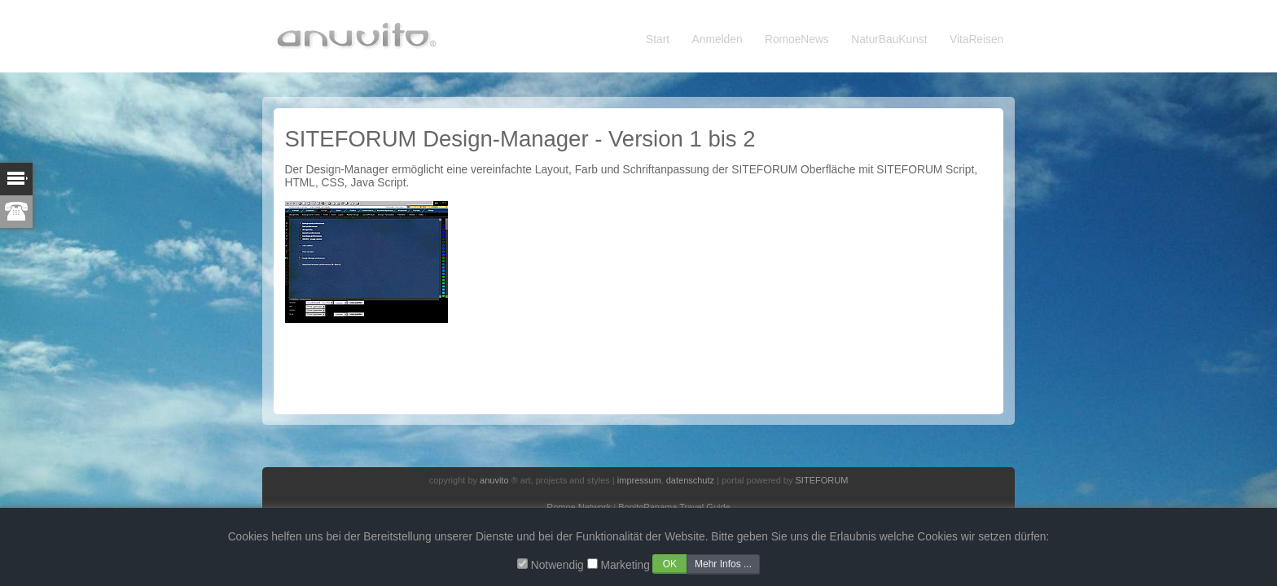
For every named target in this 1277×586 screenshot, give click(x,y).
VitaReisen (976, 39)
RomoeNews (797, 39)
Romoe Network (578, 507)
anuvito (494, 480)
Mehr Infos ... (723, 564)
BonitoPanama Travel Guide (674, 507)
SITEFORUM (822, 480)
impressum (639, 480)
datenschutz (690, 480)
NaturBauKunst (889, 39)
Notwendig (557, 565)
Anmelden (717, 39)
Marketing (624, 565)
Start (657, 39)
